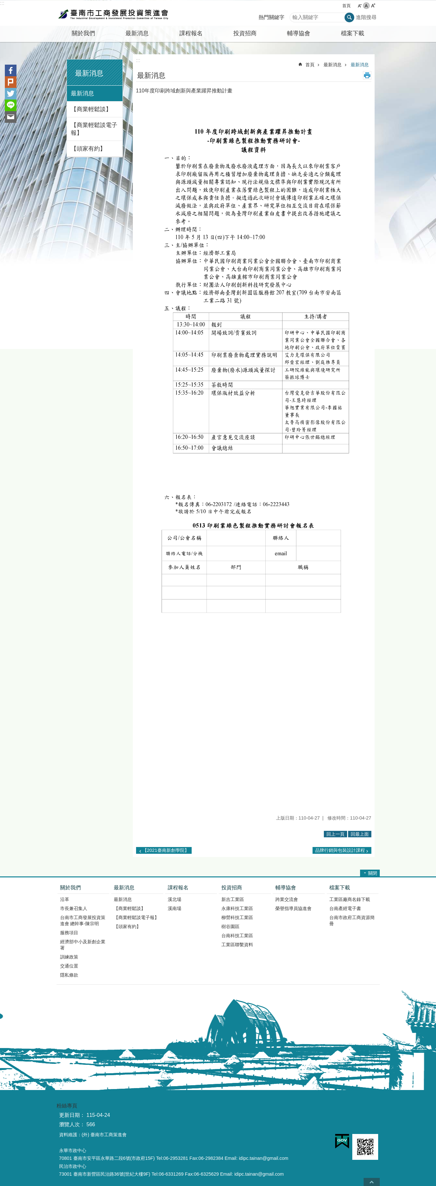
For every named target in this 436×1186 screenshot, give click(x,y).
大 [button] (373, 5)
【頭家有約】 (88, 148)
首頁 (346, 5)
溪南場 (174, 908)
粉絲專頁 (67, 1105)
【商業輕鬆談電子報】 (94, 129)
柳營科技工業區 (237, 917)
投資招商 (231, 887)
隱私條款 (69, 975)
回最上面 (372, 1182)
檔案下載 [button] (352, 33)
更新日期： (72, 1115)
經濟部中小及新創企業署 (82, 944)
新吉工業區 (232, 899)
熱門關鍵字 (271, 17)
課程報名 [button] (191, 33)
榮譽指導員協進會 (293, 908)
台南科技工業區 (237, 935)
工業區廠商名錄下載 (349, 899)
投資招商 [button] (245, 33)
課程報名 (178, 887)
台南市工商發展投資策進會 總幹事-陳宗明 (82, 920)
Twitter (10, 94)
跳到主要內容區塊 (3, 3)
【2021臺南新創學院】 (166, 850)
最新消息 (89, 73)
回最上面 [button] (360, 834)
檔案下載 (339, 887)
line (10, 105)
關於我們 (70, 887)
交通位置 (69, 966)
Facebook (10, 70)
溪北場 (174, 899)
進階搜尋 (366, 17)
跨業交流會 (286, 899)
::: (2, 3)
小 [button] (359, 5)
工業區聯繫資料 (237, 944)
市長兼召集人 (73, 908)
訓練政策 (69, 956)
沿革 (64, 899)
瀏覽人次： (72, 1124)
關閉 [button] (372, 873)
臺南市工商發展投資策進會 (113, 13)
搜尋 (295, 15)
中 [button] (366, 5)
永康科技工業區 (237, 908)
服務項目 (69, 932)
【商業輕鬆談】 (91, 109)
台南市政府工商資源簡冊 (352, 920)
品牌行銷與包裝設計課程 (340, 850)
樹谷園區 (230, 926)
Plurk (10, 82)
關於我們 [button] (83, 33)
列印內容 (367, 75)
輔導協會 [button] (298, 33)
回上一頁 (335, 834)
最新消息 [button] (137, 33)
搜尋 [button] (349, 17)
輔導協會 (285, 887)
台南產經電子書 (345, 908)
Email (10, 117)
